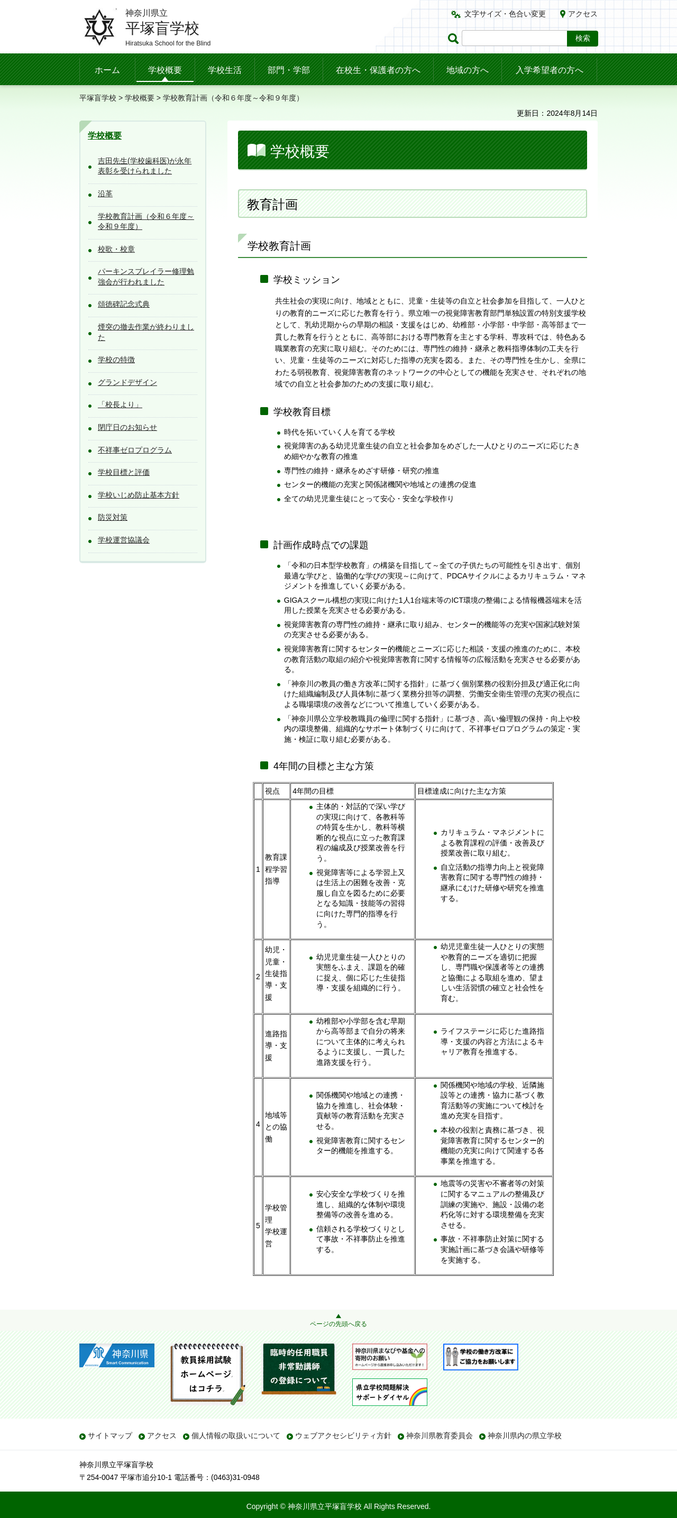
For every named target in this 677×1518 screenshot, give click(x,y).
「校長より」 (120, 404)
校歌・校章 (116, 249)
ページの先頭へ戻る (338, 1324)
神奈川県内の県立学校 (525, 1435)
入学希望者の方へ (549, 70)
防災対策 (112, 517)
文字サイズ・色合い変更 (505, 14)
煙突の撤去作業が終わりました (146, 332)
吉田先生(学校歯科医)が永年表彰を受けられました (144, 166)
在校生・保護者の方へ (378, 70)
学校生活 (225, 70)
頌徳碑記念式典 (124, 304)
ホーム (107, 70)
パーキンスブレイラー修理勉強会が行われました (146, 276)
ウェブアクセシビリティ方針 (343, 1435)
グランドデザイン (127, 382)
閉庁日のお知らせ (127, 427)
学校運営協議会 (124, 540)
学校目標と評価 (124, 472)
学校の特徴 (116, 359)
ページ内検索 (455, 38)
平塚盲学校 (97, 98)
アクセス (583, 14)
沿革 (105, 193)
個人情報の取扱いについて (235, 1435)
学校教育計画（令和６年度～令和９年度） (146, 221)
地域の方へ (467, 70)
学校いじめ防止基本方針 (138, 495)
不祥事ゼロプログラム (135, 450)
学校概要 (165, 70)
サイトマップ (110, 1435)
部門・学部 (289, 70)
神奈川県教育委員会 (439, 1435)
